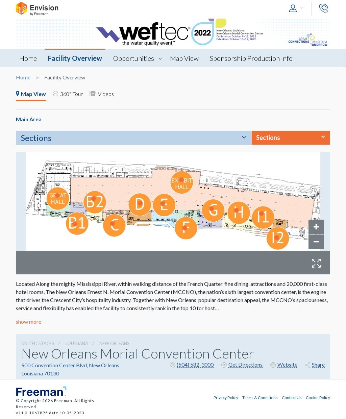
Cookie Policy (318, 397)
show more (28, 321)
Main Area (29, 119)
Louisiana (77, 343)
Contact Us (292, 397)
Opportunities (133, 58)
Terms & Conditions (260, 397)
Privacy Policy (226, 397)
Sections (36, 138)
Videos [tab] (102, 94)
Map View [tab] (31, 94)
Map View (184, 58)
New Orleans (114, 343)
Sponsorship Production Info (251, 58)
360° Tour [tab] (68, 94)
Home (28, 58)
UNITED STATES (37, 343)
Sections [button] (268, 137)
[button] (298, 9)
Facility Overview (75, 58)
